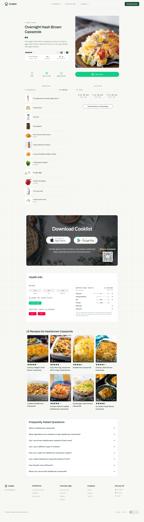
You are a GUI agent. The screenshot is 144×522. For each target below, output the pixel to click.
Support (62, 499)
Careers (89, 493)
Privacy (118, 512)
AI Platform (57, 4)
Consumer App (71, 4)
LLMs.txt (110, 512)
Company (85, 4)
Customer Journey (38, 490)
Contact (89, 496)
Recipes (62, 496)
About (89, 490)
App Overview (64, 490)
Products (63, 493)
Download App (132, 4)
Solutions (35, 493)
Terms (125, 512)
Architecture (36, 496)
